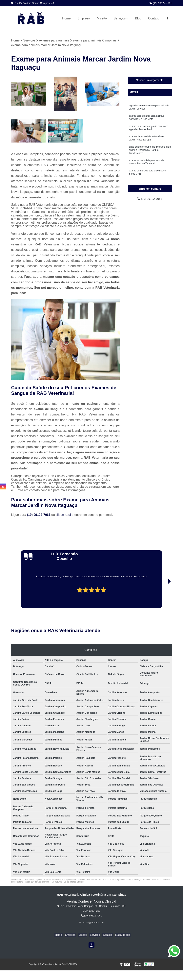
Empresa (83, 18)
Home (66, 18)
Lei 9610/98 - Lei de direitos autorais (67, 882)
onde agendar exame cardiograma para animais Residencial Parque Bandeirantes (150, 154)
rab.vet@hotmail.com (91, 923)
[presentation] (23, 597)
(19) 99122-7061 (161, 3)
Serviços (119, 18)
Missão (102, 18)
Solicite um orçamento (150, 80)
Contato (153, 18)
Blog (138, 18)
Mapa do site (119, 935)
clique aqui (63, 515)
